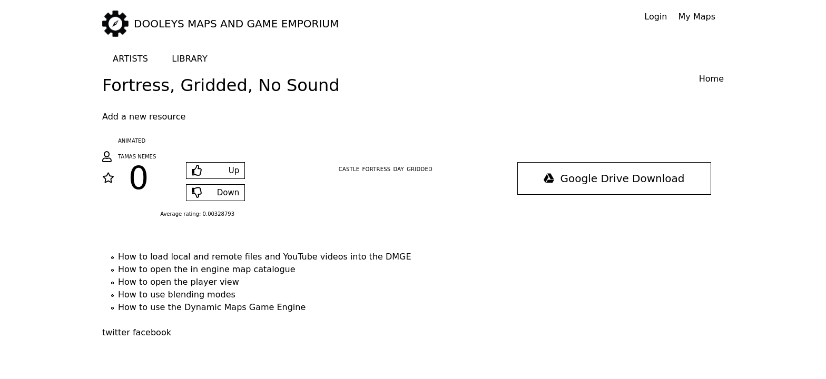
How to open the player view (178, 282)
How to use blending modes (176, 295)
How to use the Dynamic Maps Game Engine (212, 307)
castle (349, 169)
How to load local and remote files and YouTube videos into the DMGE (264, 257)
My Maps (696, 17)
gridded (419, 169)
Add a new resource (143, 117)
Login (655, 17)
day (399, 169)
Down (228, 192)
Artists (130, 59)
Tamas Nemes (137, 156)
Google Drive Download (614, 178)
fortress (376, 169)
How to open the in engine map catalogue (207, 269)
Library (190, 59)
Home (711, 79)
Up (234, 170)
